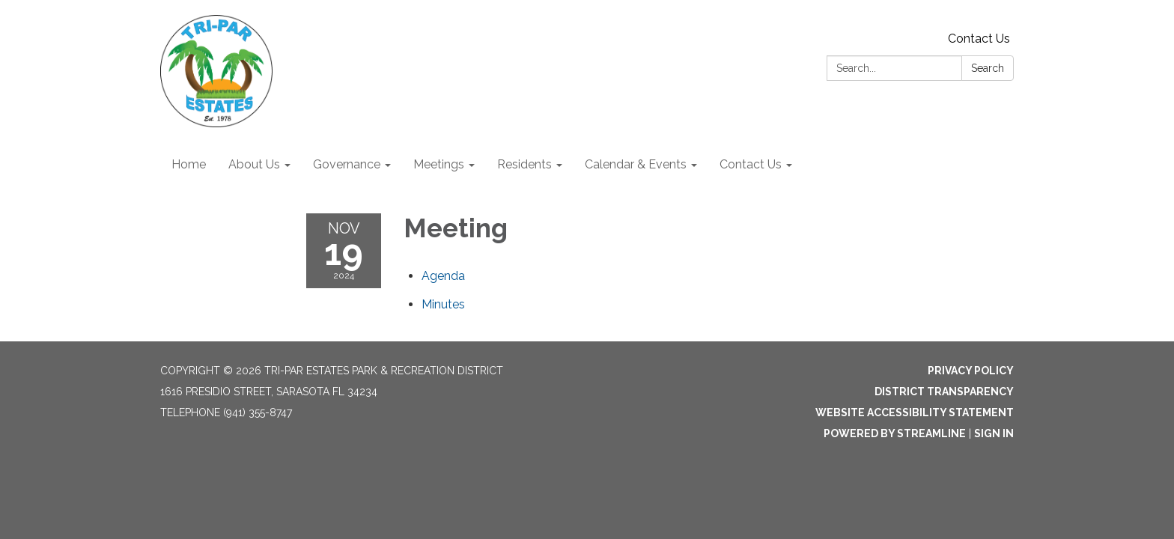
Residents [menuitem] (524, 164)
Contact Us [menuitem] (751, 164)
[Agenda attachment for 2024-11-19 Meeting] (443, 276)
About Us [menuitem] (254, 164)
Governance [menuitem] (346, 164)
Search (987, 68)
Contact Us (979, 38)
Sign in (994, 433)
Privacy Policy (971, 371)
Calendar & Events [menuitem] (636, 164)
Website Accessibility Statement (914, 412)
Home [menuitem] (188, 164)
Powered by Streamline (895, 433)
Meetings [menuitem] (438, 164)
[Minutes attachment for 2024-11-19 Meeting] (443, 304)
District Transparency (944, 392)
